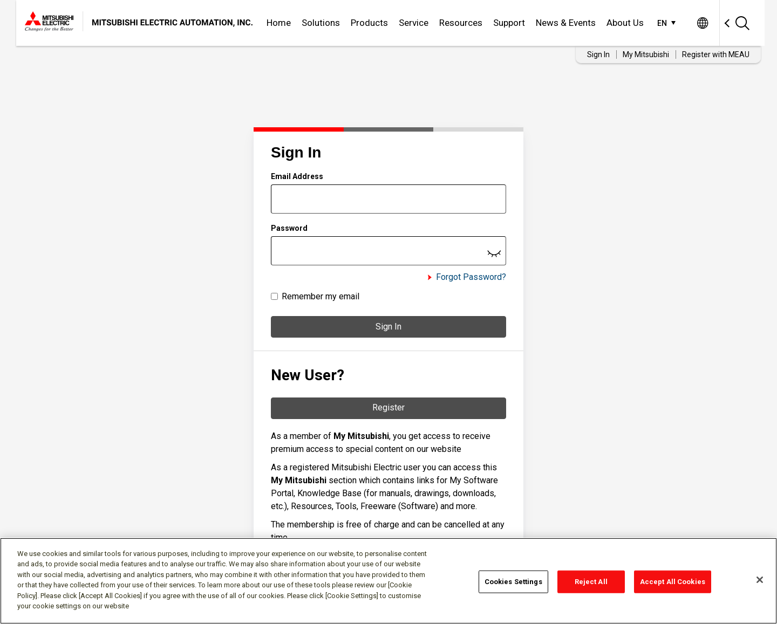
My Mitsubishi (646, 54)
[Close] (760, 580)
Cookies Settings (513, 582)
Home (279, 22)
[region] (388, 581)
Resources (460, 22)
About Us (625, 22)
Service (413, 22)
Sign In (388, 326)
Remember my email (320, 296)
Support (509, 22)
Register (388, 407)
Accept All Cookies (672, 582)
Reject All (591, 582)
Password (289, 228)
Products (369, 22)
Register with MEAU (715, 54)
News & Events (566, 22)
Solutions (321, 22)
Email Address (297, 176)
